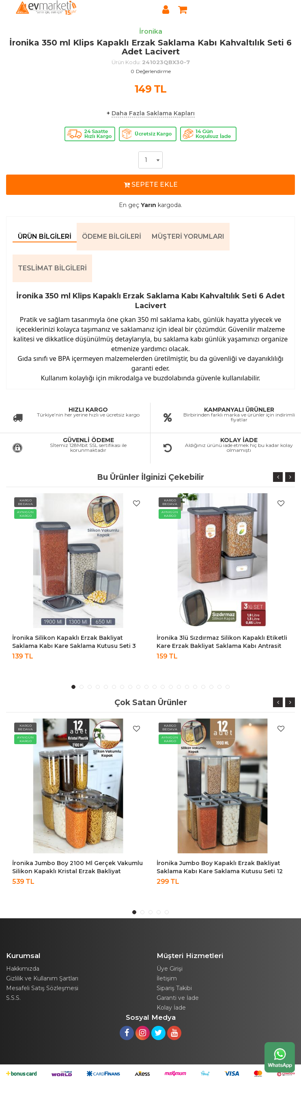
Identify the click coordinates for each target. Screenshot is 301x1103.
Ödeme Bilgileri (111, 236)
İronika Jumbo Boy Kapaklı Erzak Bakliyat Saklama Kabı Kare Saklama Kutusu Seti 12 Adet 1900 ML (220, 871)
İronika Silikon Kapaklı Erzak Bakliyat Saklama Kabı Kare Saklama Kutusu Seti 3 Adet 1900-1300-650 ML (74, 646)
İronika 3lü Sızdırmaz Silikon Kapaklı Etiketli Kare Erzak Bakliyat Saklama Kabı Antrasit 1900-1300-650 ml (222, 646)
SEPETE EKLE (151, 185)
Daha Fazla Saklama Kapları (153, 113)
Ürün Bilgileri (44, 236)
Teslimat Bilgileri (52, 268)
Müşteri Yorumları (188, 236)
